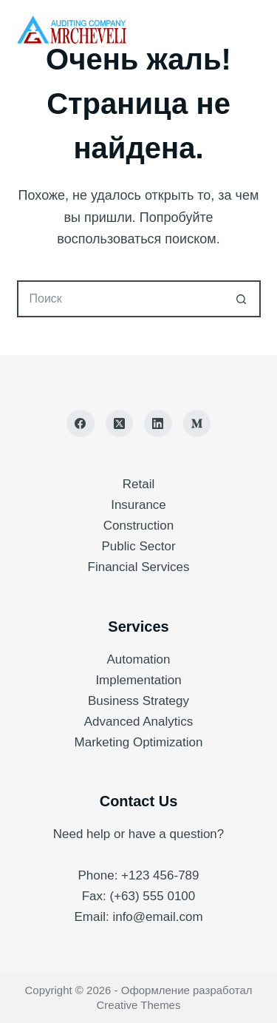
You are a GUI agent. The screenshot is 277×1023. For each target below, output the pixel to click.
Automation (139, 659)
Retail (138, 484)
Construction (138, 526)
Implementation (138, 680)
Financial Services (139, 567)
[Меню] (254, 29)
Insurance (138, 505)
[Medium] (197, 424)
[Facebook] (80, 424)
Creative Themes (139, 1005)
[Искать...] (120, 298)
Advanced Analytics (138, 722)
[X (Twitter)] (120, 424)
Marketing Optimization (139, 742)
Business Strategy (138, 701)
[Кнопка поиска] (242, 298)
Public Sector (138, 546)
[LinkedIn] (158, 424)
